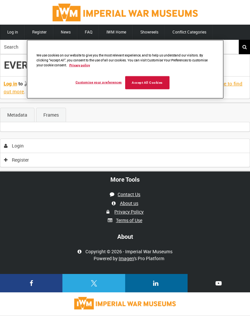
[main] (125, 112)
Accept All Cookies (147, 82)
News (66, 31)
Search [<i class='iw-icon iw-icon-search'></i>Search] (244, 47)
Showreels (149, 31)
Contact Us (129, 194)
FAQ (88, 31)
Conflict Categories (189, 31)
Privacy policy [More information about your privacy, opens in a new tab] (79, 65)
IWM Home (116, 31)
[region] (125, 69)
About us (129, 203)
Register (39, 31)
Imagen (126, 258)
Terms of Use (129, 220)
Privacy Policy (129, 212)
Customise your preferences (99, 82)
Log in (12, 31)
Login (14, 146)
